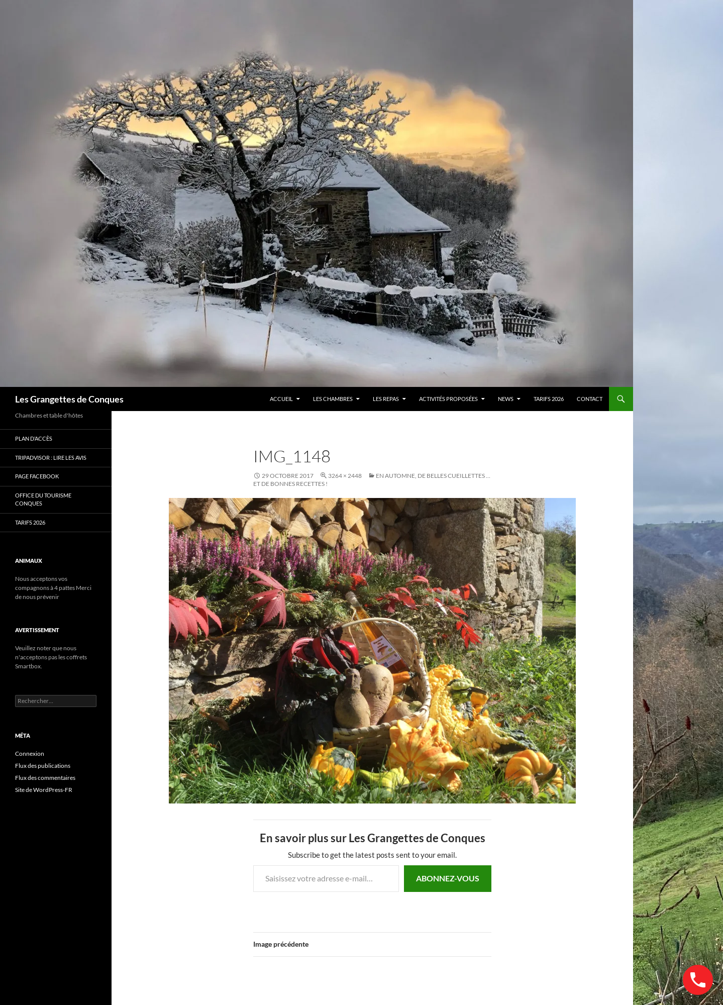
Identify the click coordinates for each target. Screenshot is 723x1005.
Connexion (29, 753)
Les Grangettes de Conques (69, 399)
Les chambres (333, 398)
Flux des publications (42, 765)
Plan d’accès (33, 438)
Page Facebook (37, 476)
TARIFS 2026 (549, 398)
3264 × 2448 (345, 475)
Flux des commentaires (45, 777)
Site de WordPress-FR (43, 789)
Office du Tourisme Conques (43, 499)
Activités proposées (448, 398)
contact (589, 398)
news (505, 398)
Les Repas (386, 398)
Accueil (281, 398)
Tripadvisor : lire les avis (50, 457)
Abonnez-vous (447, 878)
